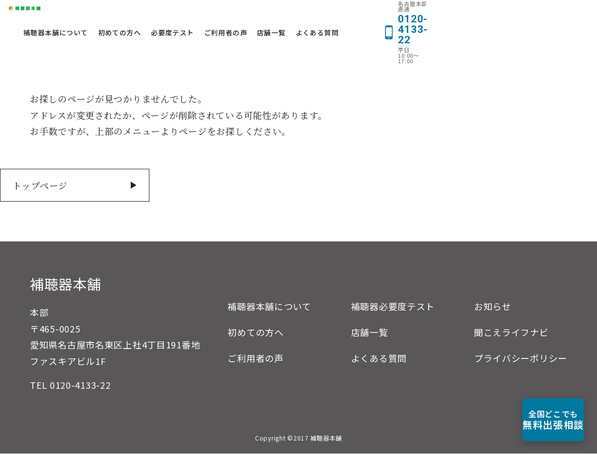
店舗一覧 (388, 16)
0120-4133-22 (80, 385)
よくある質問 (434, 16)
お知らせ (492, 306)
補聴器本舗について (172, 16)
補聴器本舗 (66, 284)
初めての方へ (236, 16)
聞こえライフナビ (511, 332)
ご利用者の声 (342, 16)
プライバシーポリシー (520, 358)
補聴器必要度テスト (393, 306)
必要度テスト (289, 16)
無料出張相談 (540, 419)
